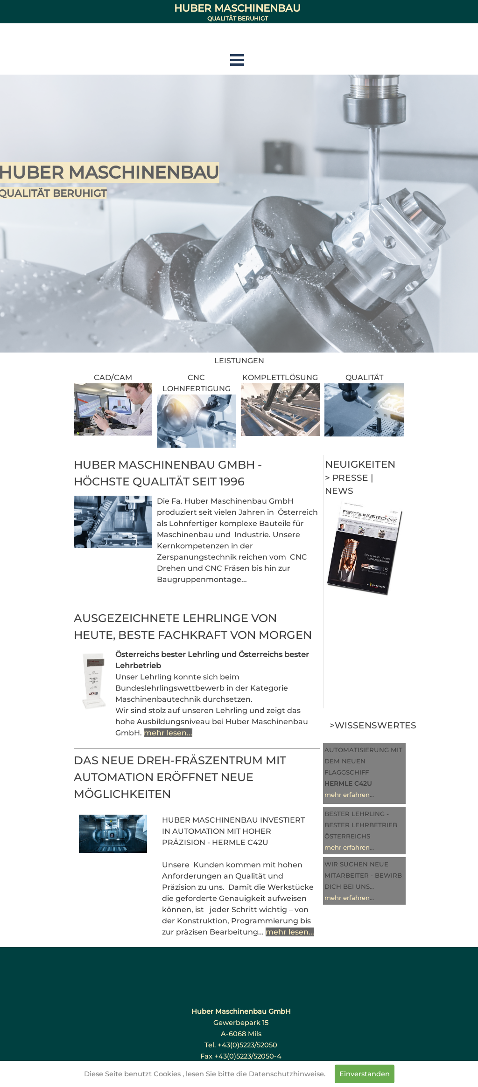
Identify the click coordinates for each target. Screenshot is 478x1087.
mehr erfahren (347, 794)
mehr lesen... (168, 732)
